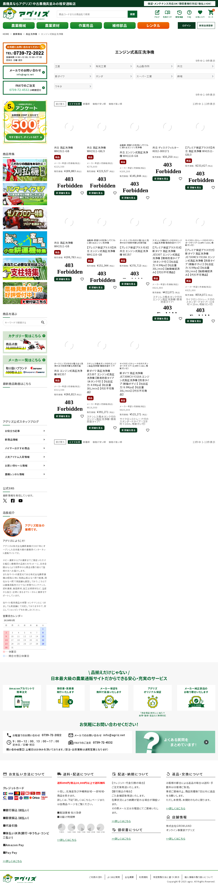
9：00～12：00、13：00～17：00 (36, 741)
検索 (132, 14)
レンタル (153, 25)
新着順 (86, 103)
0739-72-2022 (51, 735)
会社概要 (129, 877)
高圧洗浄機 (31, 33)
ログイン (186, 25)
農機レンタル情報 (15, 474)
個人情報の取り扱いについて (199, 877)
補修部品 (119, 25)
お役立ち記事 (12, 431)
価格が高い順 (115, 103)
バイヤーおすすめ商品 (17, 448)
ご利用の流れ (95, 877)
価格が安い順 (99, 103)
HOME (6, 33)
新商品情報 (11, 439)
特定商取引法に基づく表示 (166, 877)
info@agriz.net (114, 735)
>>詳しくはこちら (12, 861)
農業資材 (52, 25)
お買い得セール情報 (16, 465)
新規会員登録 (206, 25)
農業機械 (18, 25)
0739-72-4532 (102, 742)
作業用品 (86, 25)
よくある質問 (113, 877)
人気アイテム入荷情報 (17, 457)
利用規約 (143, 877)
